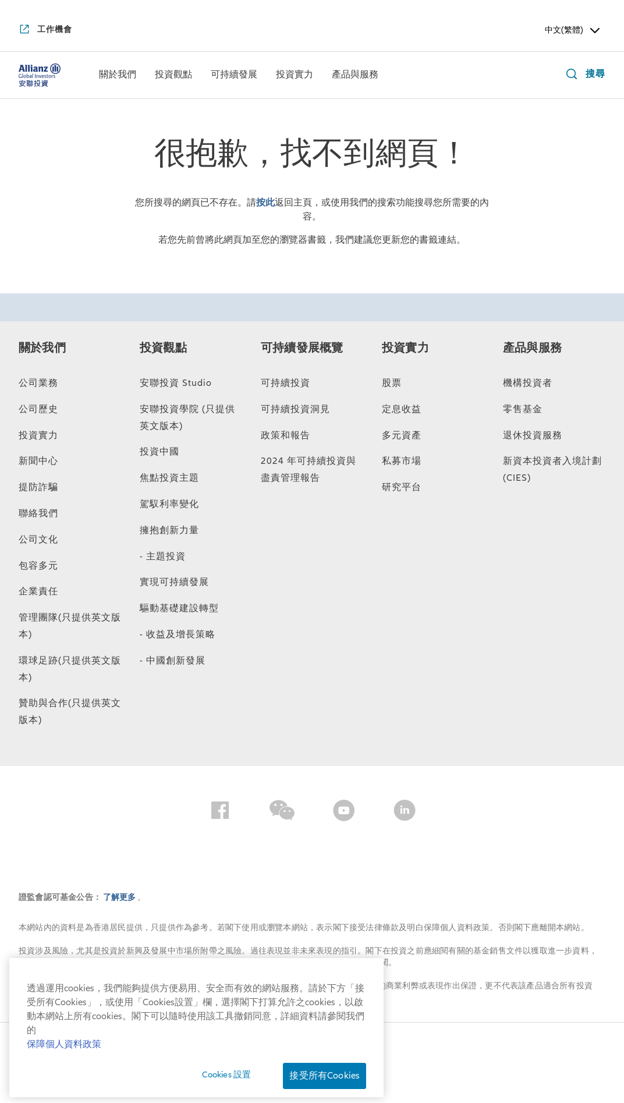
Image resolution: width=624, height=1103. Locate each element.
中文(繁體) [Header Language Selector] (573, 30)
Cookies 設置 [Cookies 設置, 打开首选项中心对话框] (226, 1074)
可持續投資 (285, 383)
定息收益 (401, 409)
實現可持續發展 (174, 582)
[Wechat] (282, 813)
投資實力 (38, 435)
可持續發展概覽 (302, 348)
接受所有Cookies (324, 1075)
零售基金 (523, 409)
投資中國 (159, 451)
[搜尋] (583, 75)
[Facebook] (220, 813)
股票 (392, 383)
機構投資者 (527, 383)
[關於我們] (117, 76)
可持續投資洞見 (295, 409)
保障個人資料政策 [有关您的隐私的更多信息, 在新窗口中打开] (64, 1044)
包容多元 (38, 566)
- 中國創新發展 (172, 660)
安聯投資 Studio (176, 383)
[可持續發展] (234, 76)
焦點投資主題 (169, 478)
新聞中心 (38, 461)
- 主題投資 (163, 556)
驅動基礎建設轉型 (179, 608)
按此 (265, 202)
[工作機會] (45, 30)
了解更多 (120, 897)
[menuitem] (118, 75)
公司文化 (38, 539)
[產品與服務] (355, 76)
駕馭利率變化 (169, 504)
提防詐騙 (38, 487)
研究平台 (401, 487)
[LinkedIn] (404, 813)
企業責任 (38, 591)
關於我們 (42, 348)
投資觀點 (163, 348)
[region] (196, 1027)
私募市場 (401, 461)
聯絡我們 (38, 513)
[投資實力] (294, 76)
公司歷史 (38, 409)
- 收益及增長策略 (177, 634)
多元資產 (401, 435)
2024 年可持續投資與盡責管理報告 (308, 469)
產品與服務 (532, 348)
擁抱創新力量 (169, 530)
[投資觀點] (173, 76)
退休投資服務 (532, 435)
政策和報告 (285, 435)
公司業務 (38, 383)
